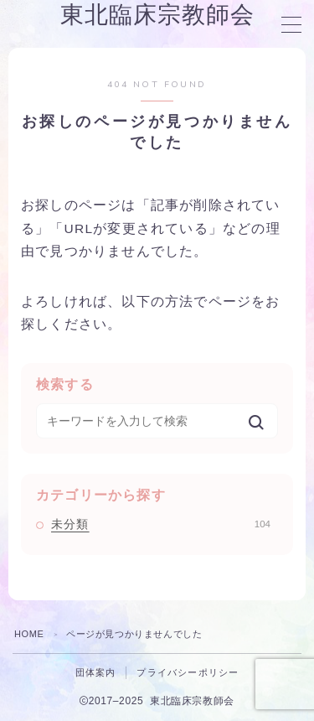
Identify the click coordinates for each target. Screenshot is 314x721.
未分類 (160, 524)
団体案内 (95, 672)
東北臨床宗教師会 (157, 16)
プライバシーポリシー (187, 672)
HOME (29, 634)
